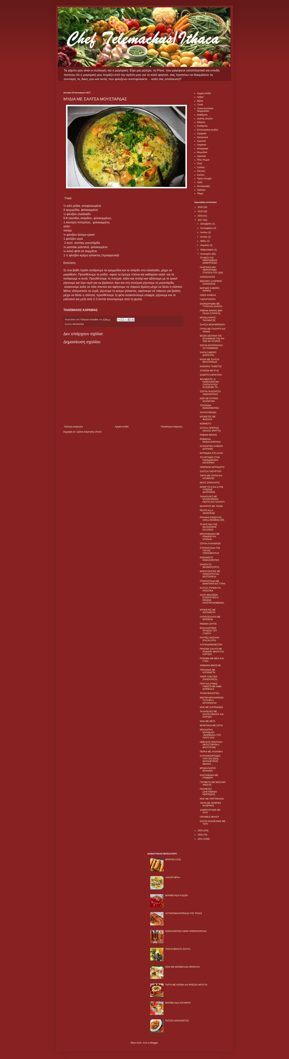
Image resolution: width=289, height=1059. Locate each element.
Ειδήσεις (201, 122)
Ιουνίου (204, 237)
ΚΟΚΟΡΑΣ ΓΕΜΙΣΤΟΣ (211, 366)
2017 (200, 220)
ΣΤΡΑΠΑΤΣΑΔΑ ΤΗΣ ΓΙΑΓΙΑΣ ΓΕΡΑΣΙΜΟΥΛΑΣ (210, 551)
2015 (200, 834)
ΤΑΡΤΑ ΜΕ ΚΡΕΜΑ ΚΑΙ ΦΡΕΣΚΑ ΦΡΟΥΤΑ (186, 985)
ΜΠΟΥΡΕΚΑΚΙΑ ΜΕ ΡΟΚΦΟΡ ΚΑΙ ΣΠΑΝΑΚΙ (210, 537)
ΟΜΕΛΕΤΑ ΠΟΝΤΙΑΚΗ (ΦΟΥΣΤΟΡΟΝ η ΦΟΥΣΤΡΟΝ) (211, 745)
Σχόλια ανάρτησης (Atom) (89, 432)
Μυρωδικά (202, 152)
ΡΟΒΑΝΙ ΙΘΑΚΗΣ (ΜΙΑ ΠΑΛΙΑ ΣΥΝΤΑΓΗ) (211, 312)
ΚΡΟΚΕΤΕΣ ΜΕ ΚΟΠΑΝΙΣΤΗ (207, 611)
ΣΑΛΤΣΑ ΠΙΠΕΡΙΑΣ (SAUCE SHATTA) (210, 429)
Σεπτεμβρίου (206, 228)
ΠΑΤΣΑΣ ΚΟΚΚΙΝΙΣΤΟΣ (177, 1020)
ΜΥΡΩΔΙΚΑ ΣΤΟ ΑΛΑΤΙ (211, 453)
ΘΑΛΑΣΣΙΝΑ (78, 324)
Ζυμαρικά (201, 133)
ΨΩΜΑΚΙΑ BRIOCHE (210, 665)
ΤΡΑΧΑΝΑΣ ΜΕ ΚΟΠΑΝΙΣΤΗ (207, 671)
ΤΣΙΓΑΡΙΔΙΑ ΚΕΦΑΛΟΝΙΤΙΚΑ (209, 406)
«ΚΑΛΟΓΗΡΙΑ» (172, 877)
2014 (200, 839)
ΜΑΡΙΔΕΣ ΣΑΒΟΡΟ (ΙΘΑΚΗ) (209, 289)
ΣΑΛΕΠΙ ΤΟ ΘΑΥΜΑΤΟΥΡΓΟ (209, 565)
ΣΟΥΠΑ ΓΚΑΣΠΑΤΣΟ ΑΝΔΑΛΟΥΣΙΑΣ (210, 392)
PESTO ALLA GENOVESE (207, 511)
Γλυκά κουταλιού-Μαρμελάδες (205, 109)
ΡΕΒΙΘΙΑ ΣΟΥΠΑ (208, 624)
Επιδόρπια (202, 126)
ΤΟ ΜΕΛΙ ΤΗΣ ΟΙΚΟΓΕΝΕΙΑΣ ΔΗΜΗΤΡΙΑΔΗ (208, 260)
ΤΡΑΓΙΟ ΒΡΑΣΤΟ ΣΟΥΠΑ (177, 949)
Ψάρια (200, 193)
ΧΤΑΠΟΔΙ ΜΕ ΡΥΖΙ (209, 370)
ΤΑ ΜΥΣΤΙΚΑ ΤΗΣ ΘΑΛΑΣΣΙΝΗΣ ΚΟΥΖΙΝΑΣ (208, 527)
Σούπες (200, 175)
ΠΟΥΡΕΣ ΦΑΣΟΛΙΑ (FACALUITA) (209, 639)
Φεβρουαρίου (207, 249)
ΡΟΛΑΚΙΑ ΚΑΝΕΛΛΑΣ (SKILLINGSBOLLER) (212, 518)
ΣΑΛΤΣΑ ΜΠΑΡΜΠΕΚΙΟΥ (212, 324)
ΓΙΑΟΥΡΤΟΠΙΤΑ (208, 299)
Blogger (154, 1043)
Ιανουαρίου (206, 254)
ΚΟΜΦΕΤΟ (205, 423)
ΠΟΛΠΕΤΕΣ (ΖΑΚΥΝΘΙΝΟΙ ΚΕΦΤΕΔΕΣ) (208, 792)
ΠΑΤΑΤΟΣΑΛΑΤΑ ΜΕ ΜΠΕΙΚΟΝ (210, 618)
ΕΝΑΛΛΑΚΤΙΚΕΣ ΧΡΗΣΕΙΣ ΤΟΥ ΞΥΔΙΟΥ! (208, 631)
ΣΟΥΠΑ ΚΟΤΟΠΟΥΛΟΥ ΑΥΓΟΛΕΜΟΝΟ (211, 346)
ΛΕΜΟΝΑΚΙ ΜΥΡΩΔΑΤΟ (212, 467)
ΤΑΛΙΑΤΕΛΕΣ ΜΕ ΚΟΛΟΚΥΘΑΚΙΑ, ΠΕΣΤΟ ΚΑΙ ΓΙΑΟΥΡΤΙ (212, 499)
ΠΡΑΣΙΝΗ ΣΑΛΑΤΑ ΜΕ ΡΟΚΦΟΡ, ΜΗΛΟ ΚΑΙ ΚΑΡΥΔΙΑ (212, 652)
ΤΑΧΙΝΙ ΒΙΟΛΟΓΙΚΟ (209, 693)
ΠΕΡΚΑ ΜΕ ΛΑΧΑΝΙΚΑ (211, 751)
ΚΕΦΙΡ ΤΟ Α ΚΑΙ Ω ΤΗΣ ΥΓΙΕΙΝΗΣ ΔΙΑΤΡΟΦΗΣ (211, 490)
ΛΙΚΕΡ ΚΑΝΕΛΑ (208, 295)
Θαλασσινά (202, 137)
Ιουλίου (204, 232)
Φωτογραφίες (203, 186)
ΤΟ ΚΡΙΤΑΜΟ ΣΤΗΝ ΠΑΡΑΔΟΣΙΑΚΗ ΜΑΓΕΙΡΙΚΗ (210, 460)
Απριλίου (205, 245)
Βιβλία (200, 101)
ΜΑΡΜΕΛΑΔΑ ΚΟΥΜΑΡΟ (178, 1003)
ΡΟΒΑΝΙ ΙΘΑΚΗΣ (208, 435)
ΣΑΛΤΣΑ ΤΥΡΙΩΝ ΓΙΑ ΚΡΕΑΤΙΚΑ (210, 589)
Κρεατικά (201, 141)
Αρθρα (200, 97)
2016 (200, 830)
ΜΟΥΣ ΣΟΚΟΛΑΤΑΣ (210, 482)
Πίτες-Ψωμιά (203, 160)
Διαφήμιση (202, 114)
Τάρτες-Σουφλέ (204, 178)
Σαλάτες (201, 167)
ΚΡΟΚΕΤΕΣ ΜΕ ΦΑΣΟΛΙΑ (207, 418)
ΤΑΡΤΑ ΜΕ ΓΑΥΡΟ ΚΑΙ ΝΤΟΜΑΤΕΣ (211, 477)
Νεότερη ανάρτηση (73, 426)
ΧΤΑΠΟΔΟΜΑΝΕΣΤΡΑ (211, 644)
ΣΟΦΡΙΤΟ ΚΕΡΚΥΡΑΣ (211, 375)
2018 (200, 216)
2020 (200, 207)
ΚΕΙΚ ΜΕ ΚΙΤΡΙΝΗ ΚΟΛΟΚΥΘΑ (209, 399)
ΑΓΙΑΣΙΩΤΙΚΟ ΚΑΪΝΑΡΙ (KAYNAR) (211, 447)
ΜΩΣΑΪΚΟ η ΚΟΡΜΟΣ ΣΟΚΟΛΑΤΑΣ (211, 282)
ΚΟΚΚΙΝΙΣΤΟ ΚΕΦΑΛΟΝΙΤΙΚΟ (209, 558)
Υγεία (199, 182)
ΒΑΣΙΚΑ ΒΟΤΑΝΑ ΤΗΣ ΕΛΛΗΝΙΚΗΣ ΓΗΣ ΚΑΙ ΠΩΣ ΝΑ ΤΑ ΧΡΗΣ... (212, 339)
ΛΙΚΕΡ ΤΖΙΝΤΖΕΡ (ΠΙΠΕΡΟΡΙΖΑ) (208, 678)
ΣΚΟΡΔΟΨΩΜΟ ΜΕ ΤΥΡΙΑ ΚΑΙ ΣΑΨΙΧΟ (211, 305)
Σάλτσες (201, 171)
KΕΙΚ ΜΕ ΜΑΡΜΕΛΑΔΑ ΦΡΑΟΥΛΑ (182, 967)
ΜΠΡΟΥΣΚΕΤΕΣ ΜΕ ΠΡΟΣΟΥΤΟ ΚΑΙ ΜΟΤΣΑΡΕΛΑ (210, 574)
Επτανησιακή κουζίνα (207, 130)
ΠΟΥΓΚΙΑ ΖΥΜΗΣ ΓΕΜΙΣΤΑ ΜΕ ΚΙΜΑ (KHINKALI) (211, 686)
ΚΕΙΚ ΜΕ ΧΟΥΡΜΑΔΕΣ (211, 707)
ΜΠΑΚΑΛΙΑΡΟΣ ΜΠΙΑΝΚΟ (208, 769)
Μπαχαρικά (202, 148)
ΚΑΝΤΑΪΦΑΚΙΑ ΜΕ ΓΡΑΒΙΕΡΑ (209, 776)
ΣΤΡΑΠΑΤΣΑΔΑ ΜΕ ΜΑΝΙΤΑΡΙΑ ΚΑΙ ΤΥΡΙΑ (212, 582)
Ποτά (199, 163)
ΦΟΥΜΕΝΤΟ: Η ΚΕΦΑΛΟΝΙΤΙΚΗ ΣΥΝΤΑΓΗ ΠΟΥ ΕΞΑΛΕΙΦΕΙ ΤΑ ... (210, 383)
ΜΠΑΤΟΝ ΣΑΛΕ (173, 859)
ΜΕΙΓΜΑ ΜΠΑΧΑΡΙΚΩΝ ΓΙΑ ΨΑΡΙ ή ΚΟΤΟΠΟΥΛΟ (211, 700)
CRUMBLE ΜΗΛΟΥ (209, 817)
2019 (200, 211)
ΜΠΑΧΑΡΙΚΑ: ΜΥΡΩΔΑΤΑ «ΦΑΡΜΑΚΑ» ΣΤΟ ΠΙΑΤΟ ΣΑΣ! (210, 733)
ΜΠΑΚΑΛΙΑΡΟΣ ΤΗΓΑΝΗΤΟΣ (208, 319)
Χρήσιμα (201, 190)
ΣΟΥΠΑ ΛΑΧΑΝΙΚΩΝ (210, 543)
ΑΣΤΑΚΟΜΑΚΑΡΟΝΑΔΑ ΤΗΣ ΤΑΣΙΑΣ (183, 913)
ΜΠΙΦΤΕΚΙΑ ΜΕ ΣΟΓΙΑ (211, 725)
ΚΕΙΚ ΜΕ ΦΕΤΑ (207, 721)
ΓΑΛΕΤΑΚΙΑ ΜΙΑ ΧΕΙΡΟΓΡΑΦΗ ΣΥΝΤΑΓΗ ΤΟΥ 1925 (211, 270)
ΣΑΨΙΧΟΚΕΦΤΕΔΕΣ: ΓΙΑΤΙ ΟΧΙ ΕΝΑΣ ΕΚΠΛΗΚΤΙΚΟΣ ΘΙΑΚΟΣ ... (210, 760)
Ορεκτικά (201, 156)
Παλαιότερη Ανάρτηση (171, 426)
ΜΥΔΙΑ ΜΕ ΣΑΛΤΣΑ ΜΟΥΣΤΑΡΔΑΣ (209, 360)
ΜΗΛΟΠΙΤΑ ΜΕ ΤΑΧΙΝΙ (211, 506)
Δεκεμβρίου (206, 223)
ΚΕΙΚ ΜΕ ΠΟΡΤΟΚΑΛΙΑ (212, 799)
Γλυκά (200, 104)
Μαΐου (203, 241)
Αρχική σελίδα (122, 426)
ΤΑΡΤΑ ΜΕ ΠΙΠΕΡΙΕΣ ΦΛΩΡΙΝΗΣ (210, 804)
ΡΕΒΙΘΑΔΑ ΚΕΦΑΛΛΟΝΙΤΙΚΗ (210, 440)
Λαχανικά (201, 144)
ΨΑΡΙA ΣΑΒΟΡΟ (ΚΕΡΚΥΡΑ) (208, 353)
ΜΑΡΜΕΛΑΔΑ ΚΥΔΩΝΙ (176, 895)
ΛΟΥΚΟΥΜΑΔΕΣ (208, 412)
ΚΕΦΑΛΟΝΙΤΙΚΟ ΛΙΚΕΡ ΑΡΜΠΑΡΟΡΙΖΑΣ (186, 931)
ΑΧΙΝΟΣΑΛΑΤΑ (207, 277)
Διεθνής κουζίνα (205, 118)
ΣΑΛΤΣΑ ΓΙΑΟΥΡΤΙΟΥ (211, 471)
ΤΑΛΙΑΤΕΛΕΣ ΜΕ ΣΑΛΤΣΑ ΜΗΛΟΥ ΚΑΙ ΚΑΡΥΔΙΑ (212, 714)
